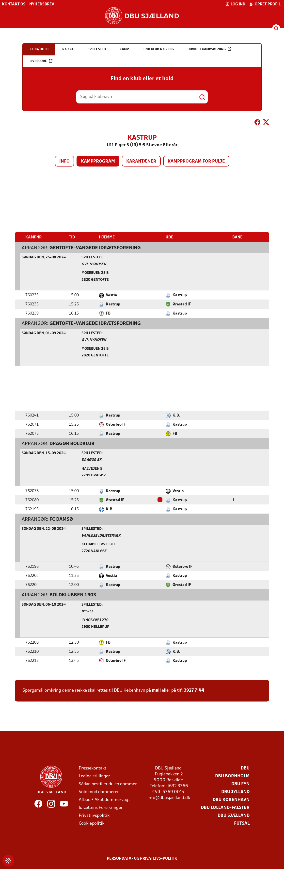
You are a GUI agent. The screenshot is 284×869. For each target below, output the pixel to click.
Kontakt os (13, 4)
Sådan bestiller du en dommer (108, 784)
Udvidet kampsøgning (209, 49)
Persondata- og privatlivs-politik (142, 858)
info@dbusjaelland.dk (168, 798)
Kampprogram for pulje (196, 161)
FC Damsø (61, 519)
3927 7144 (194, 690)
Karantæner (141, 161)
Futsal (242, 823)
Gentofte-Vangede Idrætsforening (95, 248)
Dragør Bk (91, 459)
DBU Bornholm (232, 776)
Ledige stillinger (94, 776)
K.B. (176, 415)
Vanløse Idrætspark (101, 535)
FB (108, 313)
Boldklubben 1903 (72, 595)
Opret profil (265, 4)
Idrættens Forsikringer (101, 807)
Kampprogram (98, 161)
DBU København (231, 800)
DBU (245, 768)
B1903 (87, 611)
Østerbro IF (116, 424)
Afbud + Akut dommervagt (104, 800)
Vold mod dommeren (99, 792)
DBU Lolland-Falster (225, 807)
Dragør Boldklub (72, 443)
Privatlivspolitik (94, 815)
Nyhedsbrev (41, 4)
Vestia (111, 295)
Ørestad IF (182, 304)
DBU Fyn (240, 784)
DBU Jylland (235, 792)
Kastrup (180, 295)
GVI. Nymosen (93, 264)
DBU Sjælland (234, 815)
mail (156, 690)
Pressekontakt (92, 768)
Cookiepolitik (91, 823)
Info (64, 161)
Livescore (41, 61)
